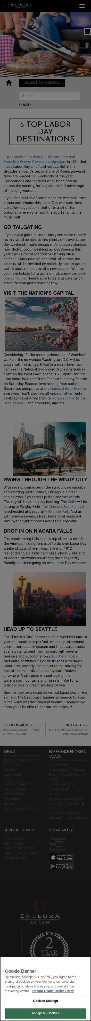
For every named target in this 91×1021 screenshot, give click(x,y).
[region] (45, 989)
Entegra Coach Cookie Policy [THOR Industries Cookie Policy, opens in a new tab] (53, 991)
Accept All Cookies (45, 1013)
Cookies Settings (45, 1001)
